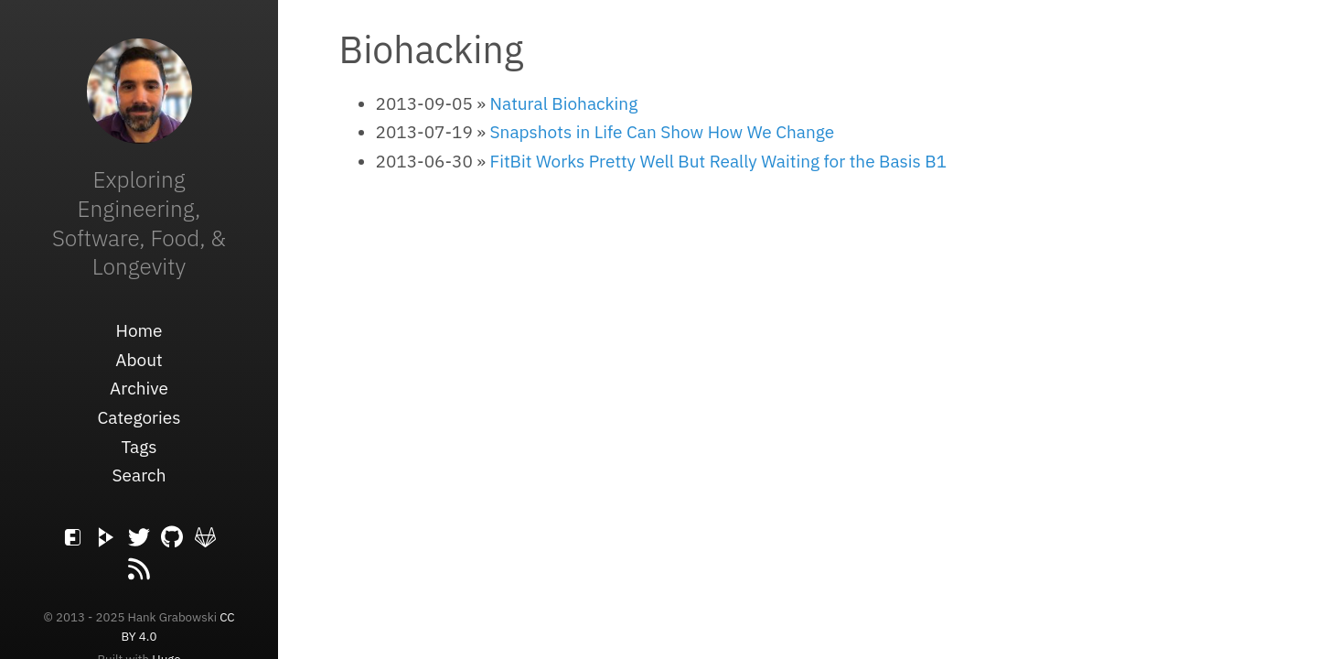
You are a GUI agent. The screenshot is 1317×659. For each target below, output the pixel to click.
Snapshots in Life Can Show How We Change (662, 132)
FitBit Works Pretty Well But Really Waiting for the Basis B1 (719, 161)
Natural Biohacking (564, 103)
